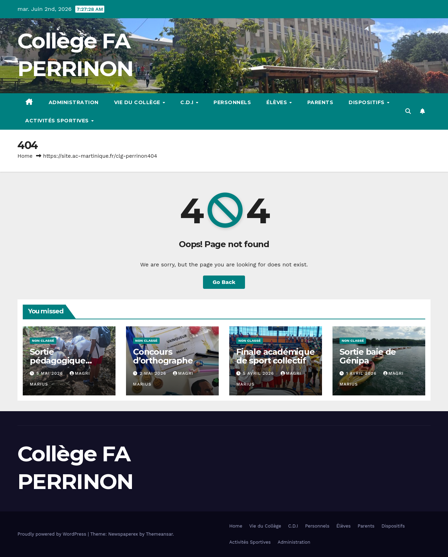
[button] (408, 111)
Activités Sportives (57, 120)
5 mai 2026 (50, 373)
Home (25, 156)
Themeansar (159, 534)
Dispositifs (367, 102)
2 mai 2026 (154, 373)
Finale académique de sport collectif (275, 356)
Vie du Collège (138, 102)
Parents (320, 102)
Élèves (277, 102)
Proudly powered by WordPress (53, 534)
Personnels (232, 102)
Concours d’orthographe (162, 356)
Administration (74, 102)
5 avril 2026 (259, 373)
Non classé (43, 340)
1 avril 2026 (362, 373)
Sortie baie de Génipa (368, 356)
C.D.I (187, 102)
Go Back (224, 282)
